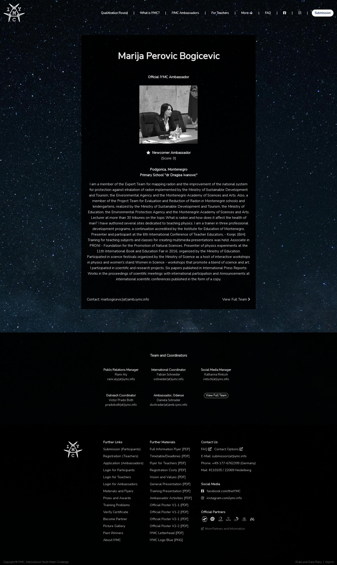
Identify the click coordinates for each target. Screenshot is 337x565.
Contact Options (228, 449)
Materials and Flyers (118, 491)
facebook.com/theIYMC (224, 491)
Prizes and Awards (117, 498)
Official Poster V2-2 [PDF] (169, 526)
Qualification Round (114, 13)
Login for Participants (119, 470)
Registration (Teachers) (120, 456)
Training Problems (116, 505)
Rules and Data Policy (309, 562)
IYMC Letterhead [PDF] (167, 533)
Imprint (329, 562)
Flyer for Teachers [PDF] (168, 463)
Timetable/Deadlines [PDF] (170, 456)
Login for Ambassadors (120, 484)
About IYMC (112, 540)
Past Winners (113, 533)
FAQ (268, 13)
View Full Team (236, 299)
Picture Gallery (114, 526)
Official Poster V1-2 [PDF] (169, 512)
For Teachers (220, 13)
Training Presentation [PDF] (170, 491)
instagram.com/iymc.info (224, 498)
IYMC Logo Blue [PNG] (166, 540)
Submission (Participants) (122, 449)
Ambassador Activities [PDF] (171, 498)
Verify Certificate (115, 512)
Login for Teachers (117, 477)
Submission (323, 13)
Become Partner (115, 519)
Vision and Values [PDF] (168, 477)
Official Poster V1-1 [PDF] (169, 505)
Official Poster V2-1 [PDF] (169, 519)
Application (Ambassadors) (123, 463)
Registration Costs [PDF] (168, 470)
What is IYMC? (149, 13)
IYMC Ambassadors (185, 13)
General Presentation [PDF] (170, 484)
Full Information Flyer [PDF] (170, 449)
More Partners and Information (223, 529)
